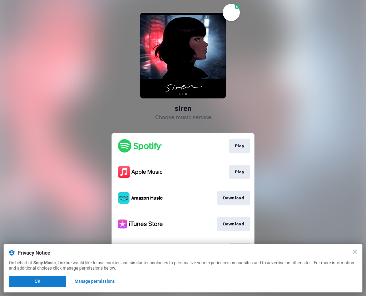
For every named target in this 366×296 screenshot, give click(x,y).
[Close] (355, 251)
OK (37, 281)
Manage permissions (95, 281)
